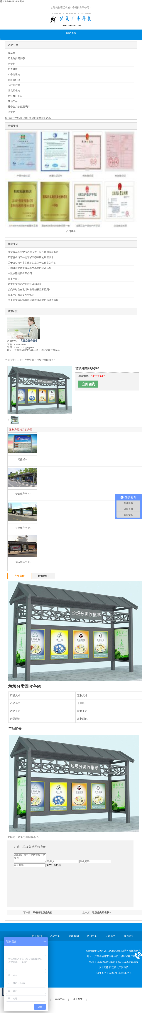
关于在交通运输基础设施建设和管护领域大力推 (33, 300)
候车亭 (11, 53)
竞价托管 (78, 999)
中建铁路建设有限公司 (20, 273)
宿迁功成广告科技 (118, 967)
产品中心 (29, 359)
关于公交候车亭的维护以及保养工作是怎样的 (32, 262)
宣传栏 (11, 63)
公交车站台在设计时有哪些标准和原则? (29, 289)
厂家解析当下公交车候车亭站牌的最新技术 (31, 257)
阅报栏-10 (23, 459)
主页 (19, 359)
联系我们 (129, 936)
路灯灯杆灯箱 (15, 95)
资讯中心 (92, 936)
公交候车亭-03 (23, 493)
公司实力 (110, 936)
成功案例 (73, 936)
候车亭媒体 (14, 278)
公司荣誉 (71, 231)
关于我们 (36, 936)
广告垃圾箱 (14, 74)
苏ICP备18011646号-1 (120, 972)
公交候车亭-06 (23, 527)
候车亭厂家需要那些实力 (21, 294)
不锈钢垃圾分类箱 (42, 912)
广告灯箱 (13, 69)
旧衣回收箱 (14, 90)
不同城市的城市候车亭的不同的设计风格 (29, 268)
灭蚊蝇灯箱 (14, 85)
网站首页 (71, 33)
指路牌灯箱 (14, 79)
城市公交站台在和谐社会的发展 (25, 284)
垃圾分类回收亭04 (101, 912)
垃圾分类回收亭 (16, 58)
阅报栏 (11, 112)
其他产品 (13, 101)
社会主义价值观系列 (19, 106)
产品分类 (13, 45)
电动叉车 (60, 999)
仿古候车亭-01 (23, 561)
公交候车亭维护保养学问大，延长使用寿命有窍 (33, 252)
